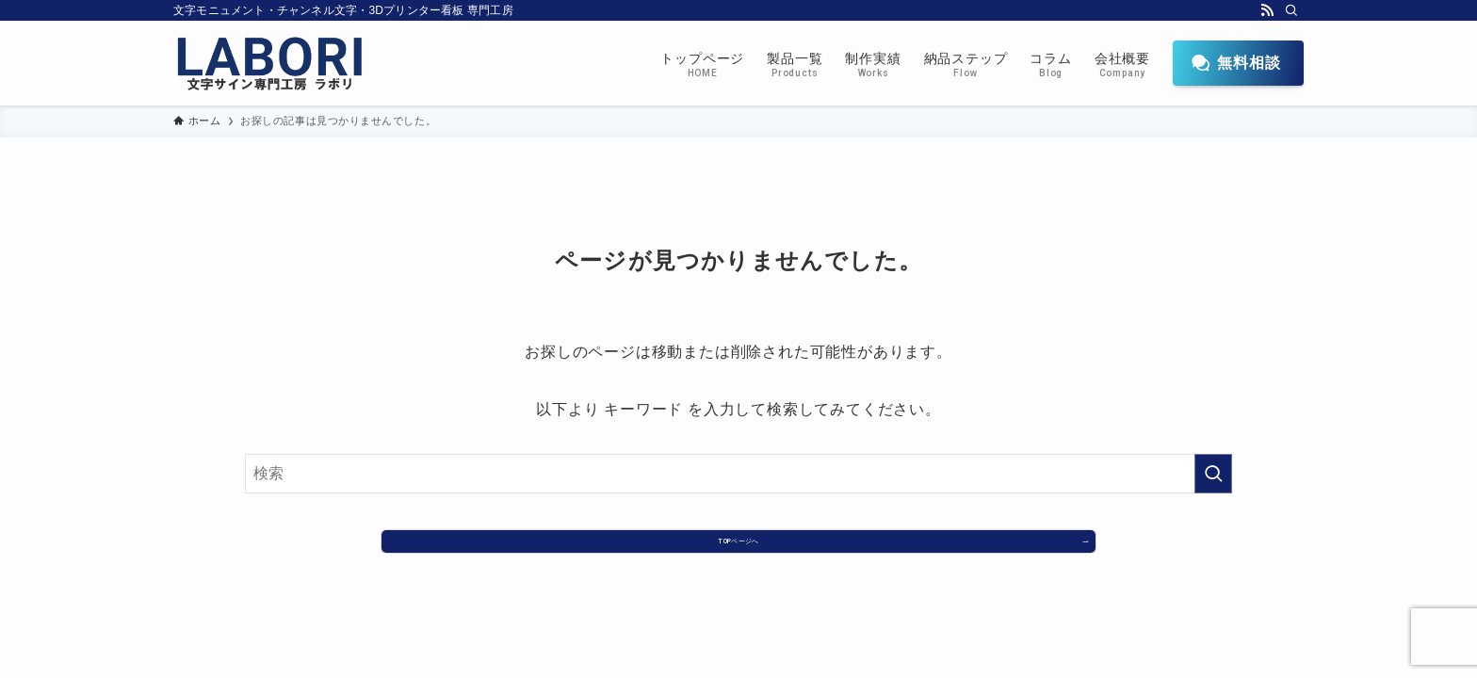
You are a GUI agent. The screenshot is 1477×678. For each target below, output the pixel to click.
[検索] (1291, 10)
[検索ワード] (738, 473)
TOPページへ (738, 549)
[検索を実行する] (1213, 473)
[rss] (1267, 10)
